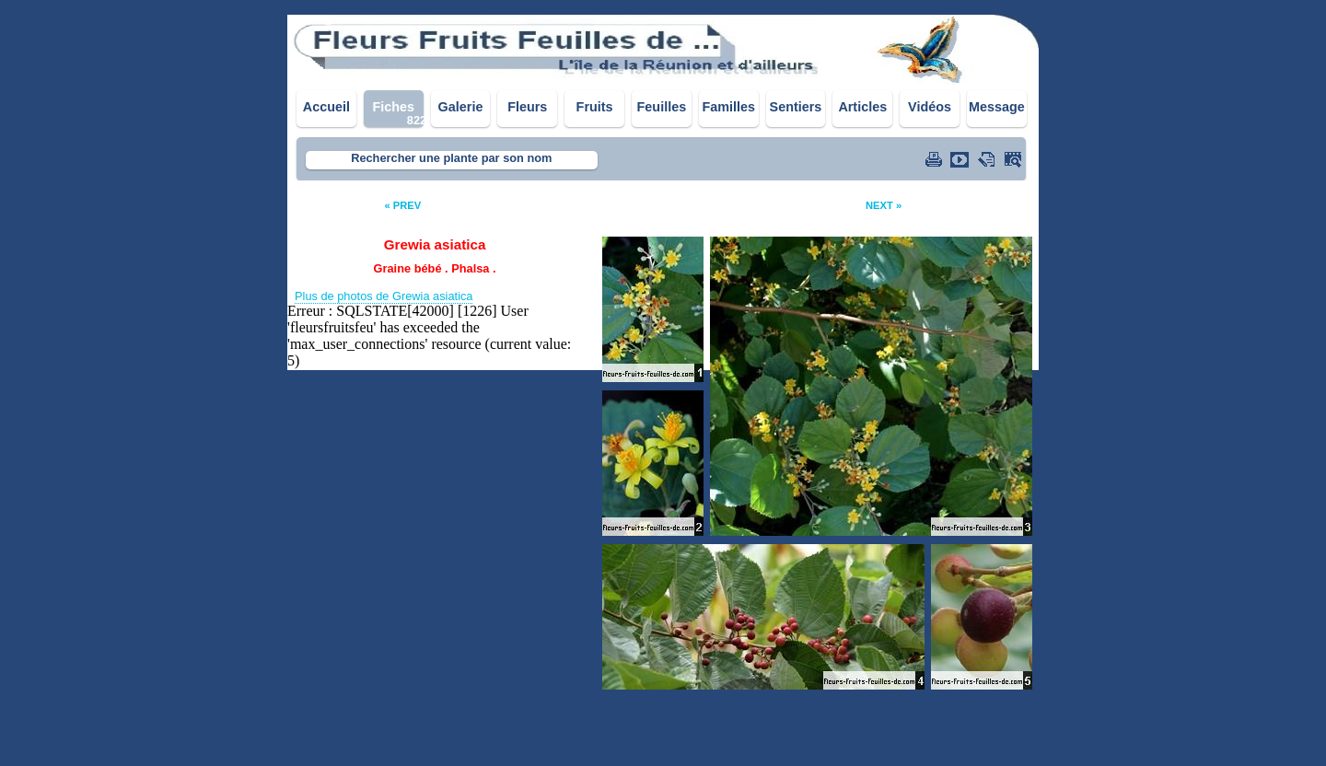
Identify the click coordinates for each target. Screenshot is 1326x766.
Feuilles (662, 106)
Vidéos (929, 106)
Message (997, 106)
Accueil (326, 106)
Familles (728, 106)
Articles (862, 106)
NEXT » (883, 205)
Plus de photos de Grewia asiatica (383, 296)
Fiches (393, 106)
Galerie (460, 106)
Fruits (594, 106)
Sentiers (796, 106)
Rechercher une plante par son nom (451, 158)
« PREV (402, 205)
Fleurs (527, 106)
